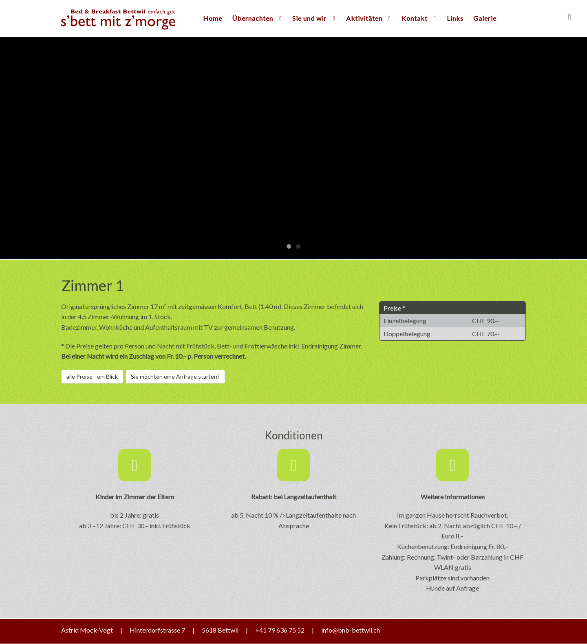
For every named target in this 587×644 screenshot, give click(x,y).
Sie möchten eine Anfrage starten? (175, 376)
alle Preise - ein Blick (92, 376)
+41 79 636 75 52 (280, 630)
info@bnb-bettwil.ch (350, 630)
